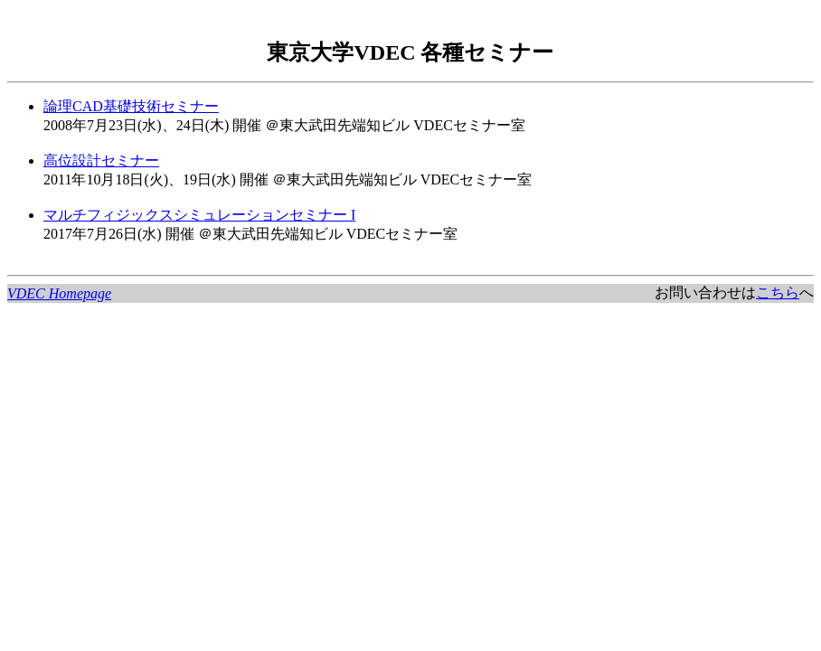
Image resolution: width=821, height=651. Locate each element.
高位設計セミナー (101, 160)
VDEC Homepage (59, 293)
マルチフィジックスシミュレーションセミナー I (199, 214)
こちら (777, 292)
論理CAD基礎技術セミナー (131, 106)
